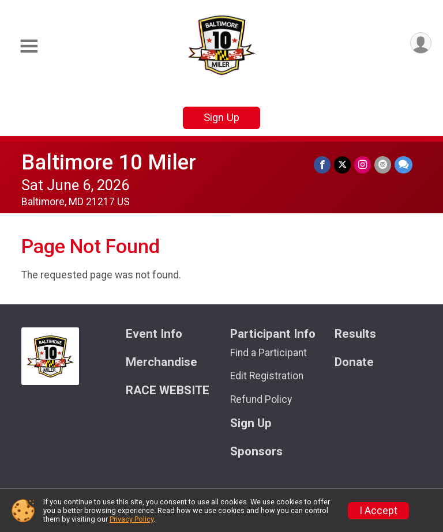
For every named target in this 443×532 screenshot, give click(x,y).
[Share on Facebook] (322, 164)
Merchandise (161, 362)
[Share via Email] (382, 164)
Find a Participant (268, 353)
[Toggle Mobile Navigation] (28, 46)
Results (355, 334)
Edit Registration (266, 376)
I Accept (378, 510)
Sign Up (221, 117)
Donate (354, 362)
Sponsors (256, 451)
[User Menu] (420, 43)
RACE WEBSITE (167, 390)
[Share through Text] (403, 164)
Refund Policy (261, 399)
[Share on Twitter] (342, 164)
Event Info (154, 334)
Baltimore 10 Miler (108, 162)
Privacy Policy (131, 519)
